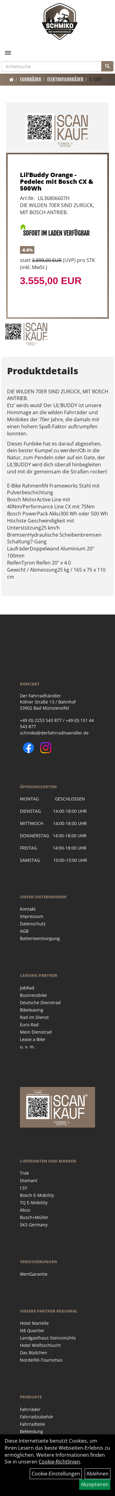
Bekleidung (31, 1431)
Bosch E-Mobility (37, 1195)
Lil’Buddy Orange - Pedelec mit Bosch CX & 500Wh (56, 181)
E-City (96, 79)
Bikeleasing (31, 1010)
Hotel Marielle (34, 1323)
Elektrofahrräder (65, 79)
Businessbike (33, 995)
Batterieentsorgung (40, 938)
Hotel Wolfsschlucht (40, 1345)
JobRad (27, 988)
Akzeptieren (95, 1484)
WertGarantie (34, 1274)
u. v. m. (27, 1047)
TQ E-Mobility (34, 1202)
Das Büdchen (33, 1352)
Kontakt (28, 909)
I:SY (23, 1188)
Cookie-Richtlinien (59, 1461)
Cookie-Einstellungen (56, 1473)
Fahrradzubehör (36, 1417)
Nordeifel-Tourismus (41, 1360)
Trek (24, 1173)
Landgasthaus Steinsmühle (48, 1338)
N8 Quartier (32, 1330)
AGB (24, 931)
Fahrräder (30, 79)
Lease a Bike (32, 1039)
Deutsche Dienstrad (40, 1002)
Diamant (28, 1180)
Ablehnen (97, 1473)
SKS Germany (34, 1225)
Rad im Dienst (34, 1017)
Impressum (31, 916)
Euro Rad (29, 1025)
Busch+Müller (34, 1217)
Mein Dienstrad (36, 1032)
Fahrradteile (32, 1424)
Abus (25, 1210)
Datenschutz (33, 924)
